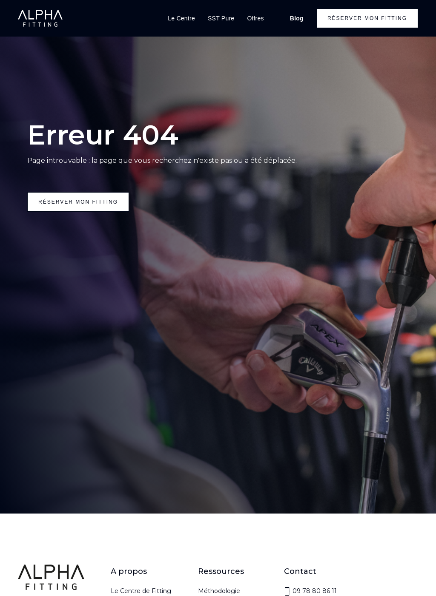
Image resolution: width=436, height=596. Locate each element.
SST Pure (221, 18)
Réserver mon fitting (367, 18)
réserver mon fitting (78, 202)
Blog (297, 18)
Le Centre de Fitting (141, 591)
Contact (300, 571)
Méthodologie (219, 591)
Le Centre (181, 18)
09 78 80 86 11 (315, 591)
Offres (255, 18)
